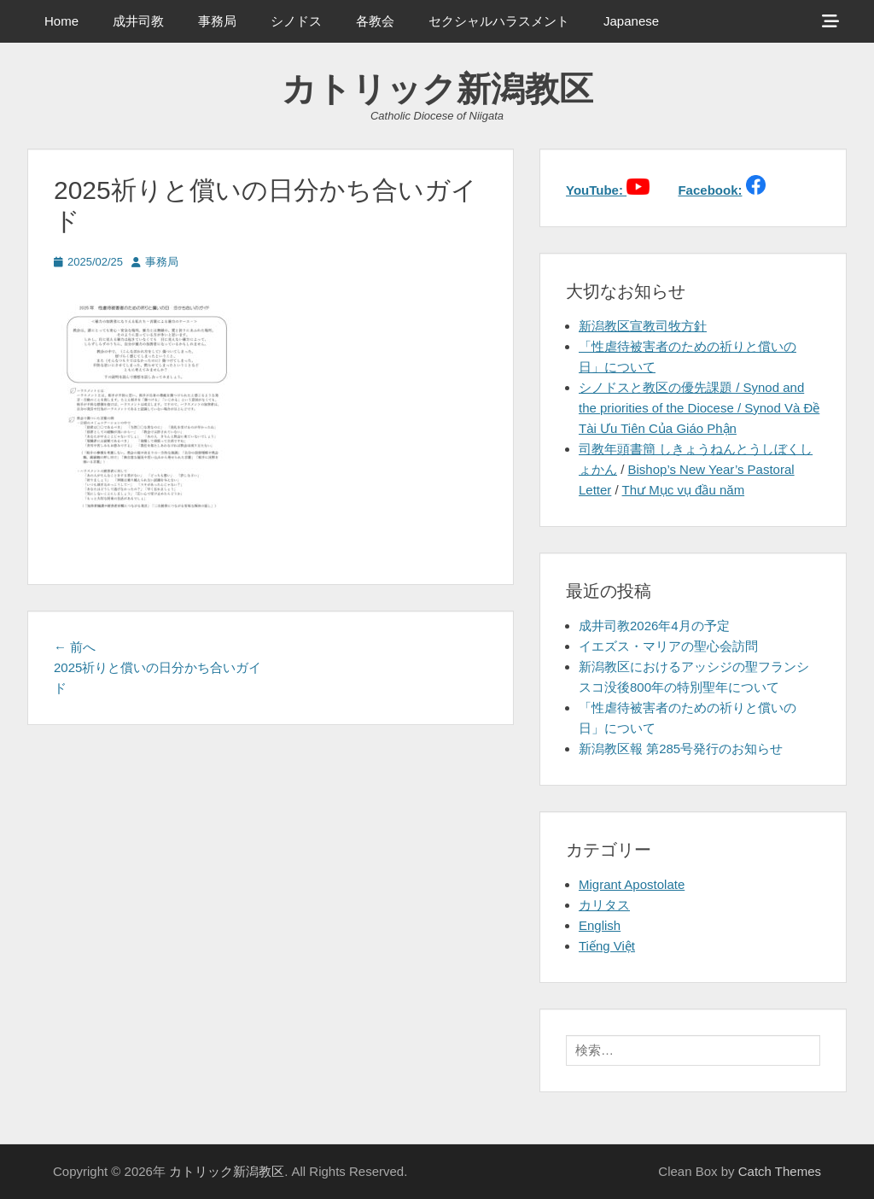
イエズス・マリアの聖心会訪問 (668, 646)
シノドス (296, 21)
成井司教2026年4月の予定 (654, 625)
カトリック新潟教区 (437, 89)
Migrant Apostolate (632, 884)
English (600, 925)
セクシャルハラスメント (498, 21)
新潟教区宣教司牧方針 (643, 326)
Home (61, 21)
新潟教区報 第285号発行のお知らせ (681, 748)
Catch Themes (779, 1171)
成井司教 (138, 21)
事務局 (217, 21)
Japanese (631, 21)
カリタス (604, 905)
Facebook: (710, 190)
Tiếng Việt (607, 946)
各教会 (375, 21)
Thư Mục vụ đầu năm (683, 490)
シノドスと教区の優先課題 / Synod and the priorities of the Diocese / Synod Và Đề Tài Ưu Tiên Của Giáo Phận (699, 408)
